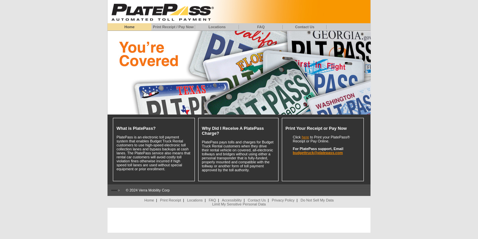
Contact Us (304, 27)
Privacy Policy (283, 200)
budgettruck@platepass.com (318, 153)
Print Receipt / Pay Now (173, 27)
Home (129, 27)
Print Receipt (170, 200)
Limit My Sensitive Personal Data (239, 204)
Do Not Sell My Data (317, 200)
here (305, 137)
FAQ (261, 27)
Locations (217, 27)
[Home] (161, 11)
